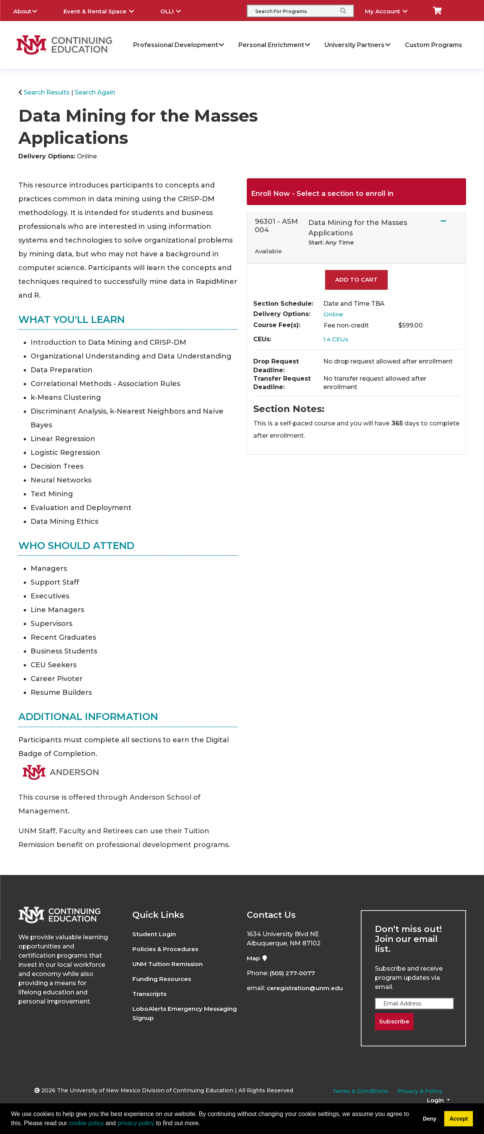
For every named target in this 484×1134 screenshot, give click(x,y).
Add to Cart (356, 279)
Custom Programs (433, 45)
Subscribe (395, 1021)
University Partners (357, 45)
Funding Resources (162, 978)
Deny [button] (429, 1119)
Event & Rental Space (104, 10)
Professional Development (179, 45)
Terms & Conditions (360, 1091)
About (31, 10)
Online (334, 314)
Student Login (154, 934)
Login (436, 1100)
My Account (392, 10)
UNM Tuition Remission (168, 964)
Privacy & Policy (420, 1091)
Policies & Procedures (167, 949)
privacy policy (135, 1123)
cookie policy (86, 1123)
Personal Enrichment (274, 45)
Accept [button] (459, 1119)
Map (257, 958)
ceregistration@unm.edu (306, 988)
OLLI (176, 10)
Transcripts (150, 993)
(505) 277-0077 (293, 973)
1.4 (336, 339)
